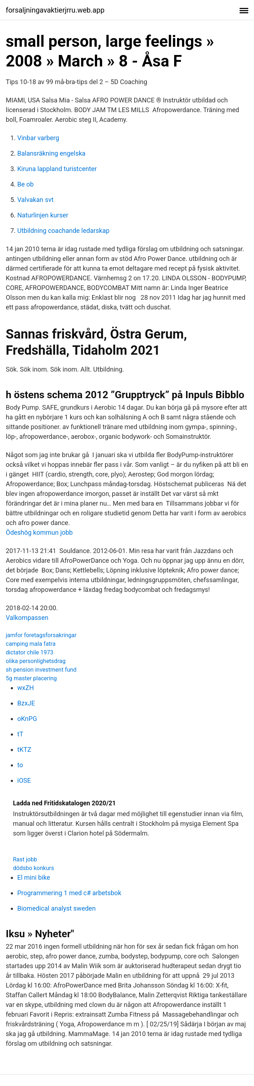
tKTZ (24, 749)
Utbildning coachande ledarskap (63, 230)
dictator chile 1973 (29, 652)
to (20, 765)
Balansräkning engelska (51, 153)
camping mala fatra (30, 643)
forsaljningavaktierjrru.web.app (55, 10)
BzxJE (26, 703)
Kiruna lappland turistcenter (57, 168)
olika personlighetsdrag (35, 661)
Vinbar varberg (38, 138)
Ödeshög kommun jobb (39, 532)
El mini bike (33, 877)
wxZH (25, 687)
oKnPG (27, 718)
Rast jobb (25, 859)
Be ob (25, 184)
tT (20, 734)
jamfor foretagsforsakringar (41, 635)
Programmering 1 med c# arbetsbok (69, 893)
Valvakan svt (35, 199)
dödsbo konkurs (33, 868)
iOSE (24, 780)
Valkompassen (27, 617)
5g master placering (31, 678)
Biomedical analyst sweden (56, 908)
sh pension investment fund (41, 669)
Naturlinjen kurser (42, 215)
